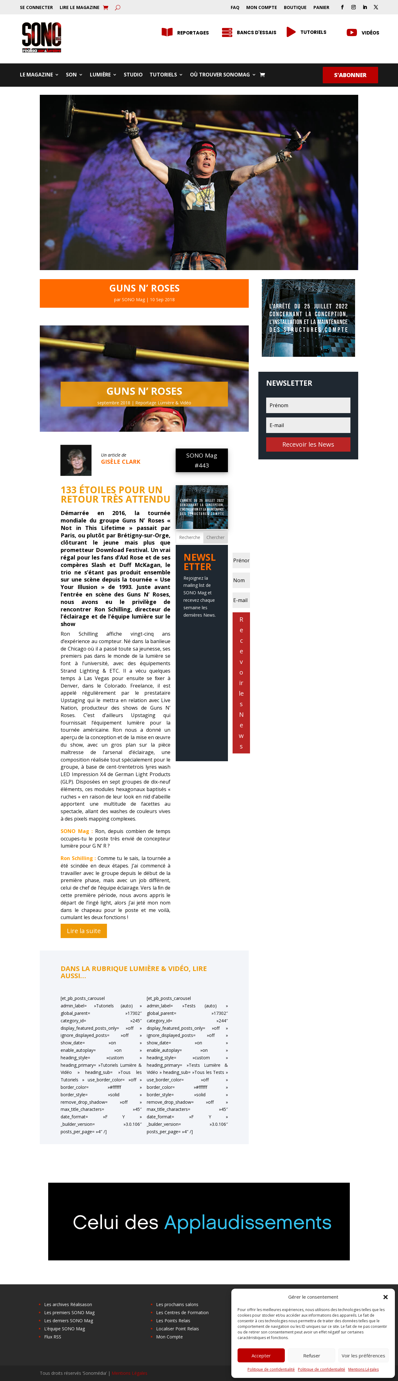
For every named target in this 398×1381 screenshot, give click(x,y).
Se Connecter (36, 7)
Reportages (193, 33)
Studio (133, 75)
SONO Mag (133, 299)
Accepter (261, 1355)
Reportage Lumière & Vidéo (163, 403)
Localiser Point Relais (177, 1329)
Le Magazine (36, 75)
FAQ (235, 7)
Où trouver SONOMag (220, 75)
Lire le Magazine (80, 7)
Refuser (311, 1355)
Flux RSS (52, 1337)
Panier (321, 7)
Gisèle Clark (120, 461)
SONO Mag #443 (201, 460)
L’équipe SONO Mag (64, 1329)
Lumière (100, 75)
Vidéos (370, 33)
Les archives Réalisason (68, 1304)
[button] (385, 1297)
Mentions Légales (363, 1369)
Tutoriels (163, 75)
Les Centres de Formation (182, 1312)
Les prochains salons (177, 1304)
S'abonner (350, 75)
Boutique (295, 7)
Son (71, 75)
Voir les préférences (363, 1355)
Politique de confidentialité (271, 1369)
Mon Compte (261, 7)
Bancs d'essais (256, 32)
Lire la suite (84, 931)
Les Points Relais (173, 1320)
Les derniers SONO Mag (68, 1320)
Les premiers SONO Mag (69, 1312)
